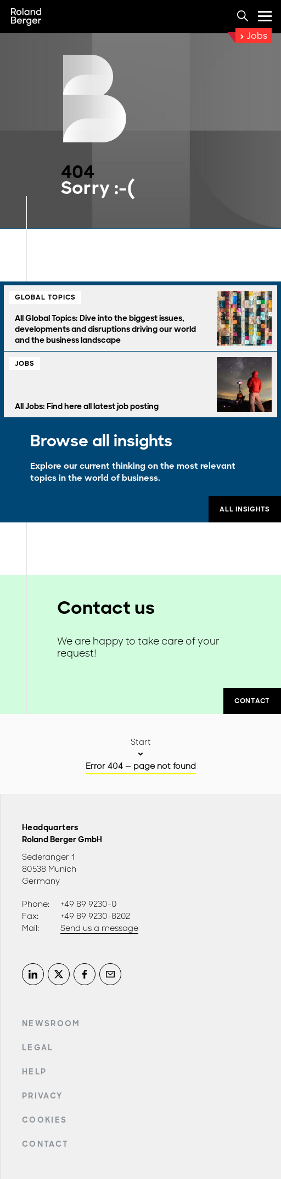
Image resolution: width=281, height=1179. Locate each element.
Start (141, 742)
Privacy (42, 1096)
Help (34, 1072)
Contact (45, 1144)
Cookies (44, 1120)
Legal (38, 1048)
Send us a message (99, 928)
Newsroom (51, 1023)
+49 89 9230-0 (88, 904)
